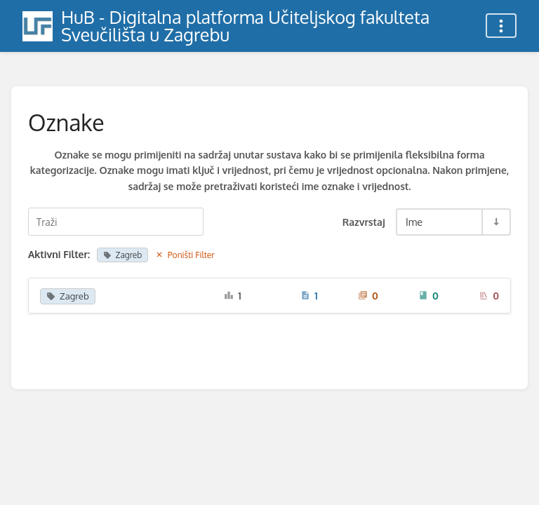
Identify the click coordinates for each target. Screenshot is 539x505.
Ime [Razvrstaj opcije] (414, 221)
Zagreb (122, 255)
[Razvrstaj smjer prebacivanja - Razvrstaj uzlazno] (495, 222)
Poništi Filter (185, 255)
